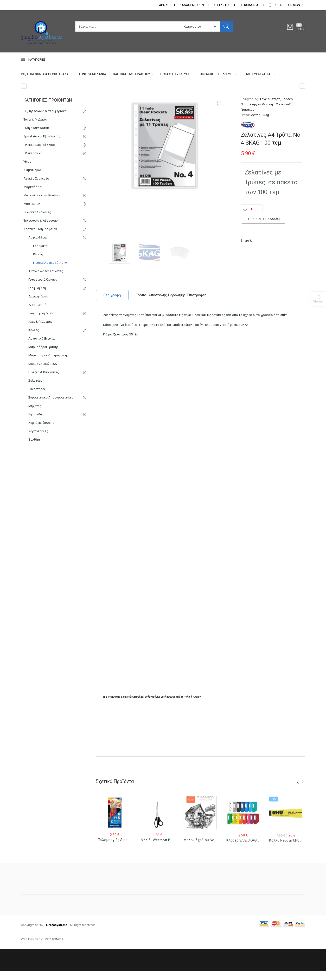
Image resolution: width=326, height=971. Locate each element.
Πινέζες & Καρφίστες (43, 394)
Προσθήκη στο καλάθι (263, 241)
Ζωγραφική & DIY (40, 335)
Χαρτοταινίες (38, 453)
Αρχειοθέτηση (269, 121)
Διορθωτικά (37, 327)
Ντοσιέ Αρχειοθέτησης (258, 127)
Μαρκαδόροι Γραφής (43, 369)
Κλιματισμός (33, 192)
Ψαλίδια (34, 462)
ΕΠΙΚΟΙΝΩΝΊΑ (249, 5)
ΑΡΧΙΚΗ (164, 5)
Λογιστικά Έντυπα (41, 361)
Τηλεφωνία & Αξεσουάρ (41, 243)
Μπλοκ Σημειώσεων (42, 386)
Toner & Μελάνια (101, 76)
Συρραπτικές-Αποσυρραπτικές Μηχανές (50, 424)
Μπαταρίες (32, 226)
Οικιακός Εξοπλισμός (243, 76)
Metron (255, 137)
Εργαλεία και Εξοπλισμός (42, 159)
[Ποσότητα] (251, 232)
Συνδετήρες (37, 411)
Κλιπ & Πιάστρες (40, 344)
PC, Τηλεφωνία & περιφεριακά (47, 76)
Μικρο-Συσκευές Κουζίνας (42, 217)
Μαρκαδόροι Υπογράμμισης (48, 377)
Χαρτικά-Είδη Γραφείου (146, 76)
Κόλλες (33, 352)
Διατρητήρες (38, 319)
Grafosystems (53, 961)
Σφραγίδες (36, 436)
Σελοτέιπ (35, 403)
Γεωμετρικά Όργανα (42, 302)
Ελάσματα (40, 268)
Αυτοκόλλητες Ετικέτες (45, 293)
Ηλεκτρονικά (33, 175)
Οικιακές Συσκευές (195, 76)
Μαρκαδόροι (33, 209)
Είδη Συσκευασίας (37, 95)
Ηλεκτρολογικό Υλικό (39, 167)
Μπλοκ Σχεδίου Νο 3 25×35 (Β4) (209, 867)
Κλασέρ (287, 121)
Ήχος (27, 184)
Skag (265, 137)
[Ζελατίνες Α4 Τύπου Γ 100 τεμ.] (302, 108)
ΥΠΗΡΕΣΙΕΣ (222, 5)
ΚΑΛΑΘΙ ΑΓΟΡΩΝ (192, 5)
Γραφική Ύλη (37, 310)
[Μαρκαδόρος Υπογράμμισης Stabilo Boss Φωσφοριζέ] (24, 108)
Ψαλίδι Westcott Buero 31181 (164, 866)
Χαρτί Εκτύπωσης (41, 445)
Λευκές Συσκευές (36, 201)
